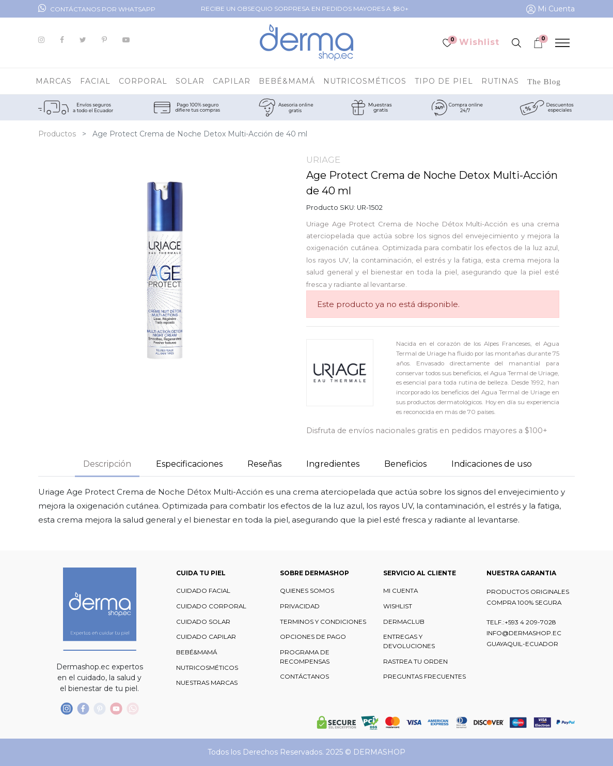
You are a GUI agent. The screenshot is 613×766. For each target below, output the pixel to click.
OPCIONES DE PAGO (313, 636)
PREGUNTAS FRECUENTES (424, 676)
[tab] (333, 465)
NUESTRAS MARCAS (207, 682)
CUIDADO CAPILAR (206, 636)
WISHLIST (397, 606)
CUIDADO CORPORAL (211, 606)
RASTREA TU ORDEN (415, 661)
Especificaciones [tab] (189, 464)
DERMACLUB (404, 621)
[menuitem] (544, 81)
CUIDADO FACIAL (203, 590)
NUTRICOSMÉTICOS (207, 667)
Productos (57, 134)
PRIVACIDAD (300, 606)
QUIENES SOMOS (307, 590)
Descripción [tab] (107, 464)
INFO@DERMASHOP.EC (523, 633)
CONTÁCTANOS (304, 676)
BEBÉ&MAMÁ (196, 652)
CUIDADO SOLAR (203, 621)
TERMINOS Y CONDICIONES (323, 621)
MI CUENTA (400, 590)
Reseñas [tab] (264, 464)
